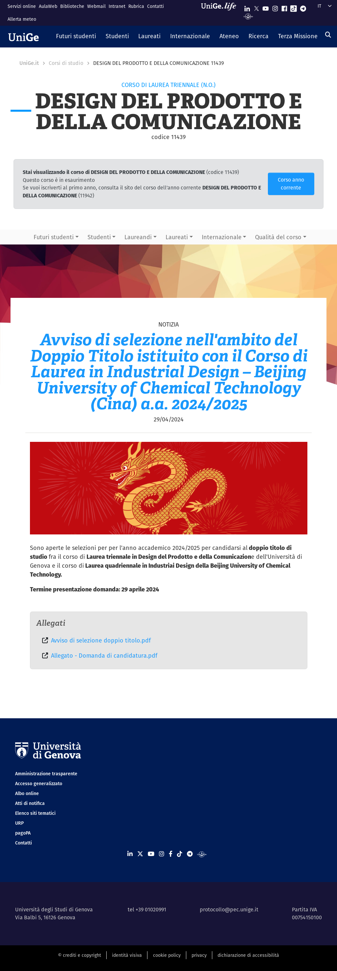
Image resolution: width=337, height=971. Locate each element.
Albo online (27, 793)
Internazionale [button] (222, 237)
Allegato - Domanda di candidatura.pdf (104, 655)
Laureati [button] (177, 237)
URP (19, 823)
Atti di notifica (30, 803)
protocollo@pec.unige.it (229, 909)
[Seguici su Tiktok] (293, 7)
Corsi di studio (66, 63)
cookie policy (167, 955)
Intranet (117, 6)
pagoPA (23, 833)
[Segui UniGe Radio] (248, 16)
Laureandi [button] (138, 237)
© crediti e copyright (79, 955)
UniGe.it (29, 63)
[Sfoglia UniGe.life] (221, 13)
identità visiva (127, 955)
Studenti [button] (99, 237)
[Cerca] (328, 35)
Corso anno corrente (291, 183)
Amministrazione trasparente (46, 773)
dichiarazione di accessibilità (248, 955)
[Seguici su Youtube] (265, 7)
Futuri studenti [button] (54, 237)
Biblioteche (72, 6)
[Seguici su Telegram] (303, 7)
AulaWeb (48, 6)
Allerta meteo (22, 19)
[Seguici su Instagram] (275, 7)
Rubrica (136, 6)
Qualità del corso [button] (278, 237)
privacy (199, 955)
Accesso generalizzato (38, 783)
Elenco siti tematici (35, 813)
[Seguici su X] (256, 7)
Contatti (155, 6)
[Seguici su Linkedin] (247, 7)
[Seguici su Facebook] (284, 7)
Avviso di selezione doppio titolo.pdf (101, 640)
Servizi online (22, 6)
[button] (76, 36)
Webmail (96, 6)
